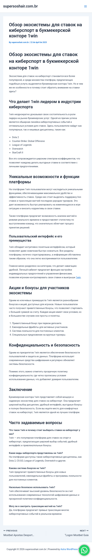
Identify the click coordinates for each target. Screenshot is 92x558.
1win (78, 277)
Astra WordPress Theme (72, 549)
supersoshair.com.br (20, 6)
